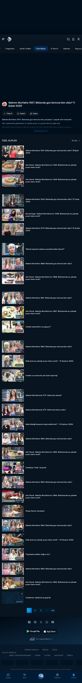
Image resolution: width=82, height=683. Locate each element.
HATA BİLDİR (58, 655)
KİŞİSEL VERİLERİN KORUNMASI (20, 655)
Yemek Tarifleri (25, 49)
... (47, 610)
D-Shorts (54, 49)
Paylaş (33, 114)
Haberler (66, 49)
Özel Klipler (41, 49)
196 (52, 610)
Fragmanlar (10, 49)
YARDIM (37, 655)
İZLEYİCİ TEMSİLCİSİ (9, 652)
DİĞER (69, 655)
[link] (9, 39)
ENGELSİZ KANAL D (32, 650)
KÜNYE (54, 650)
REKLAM (45, 650)
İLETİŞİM (47, 655)
